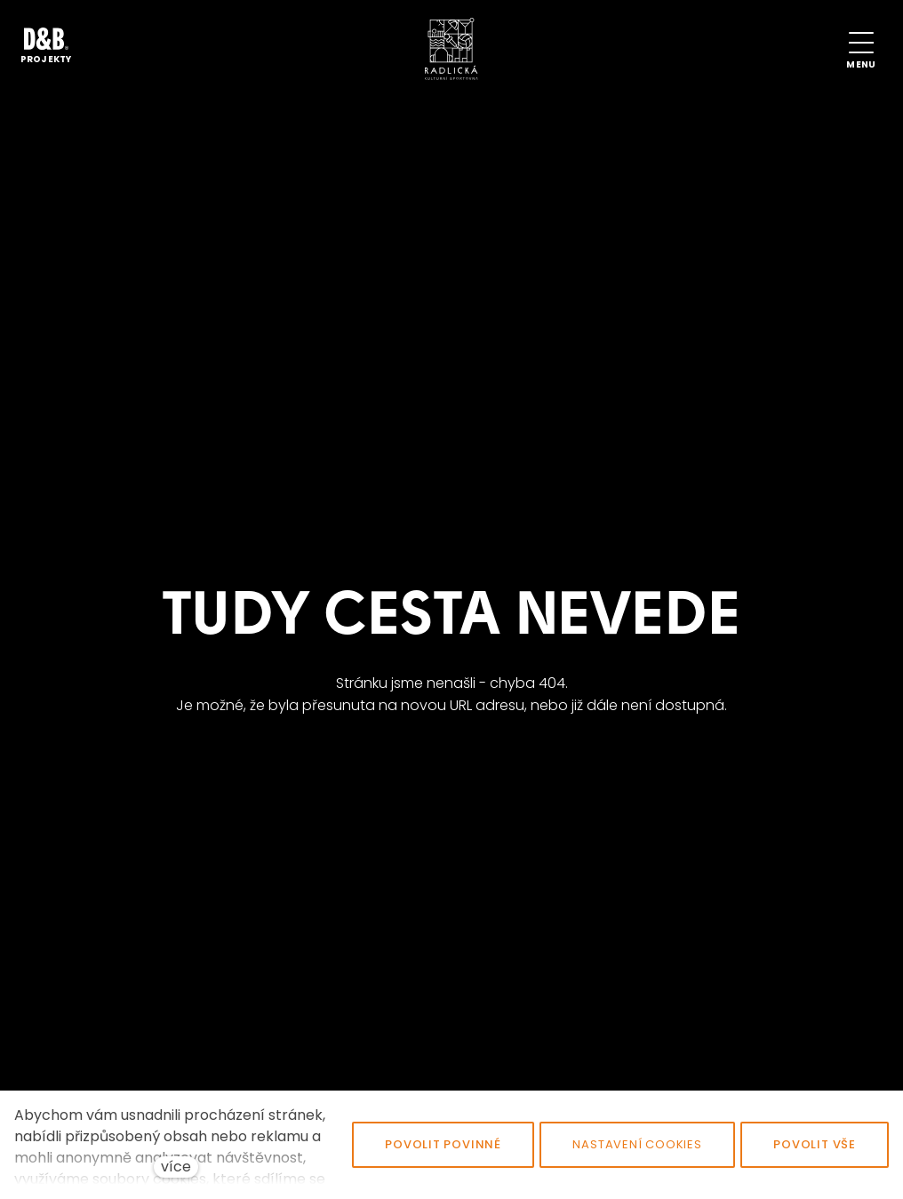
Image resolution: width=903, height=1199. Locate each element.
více (176, 1166)
